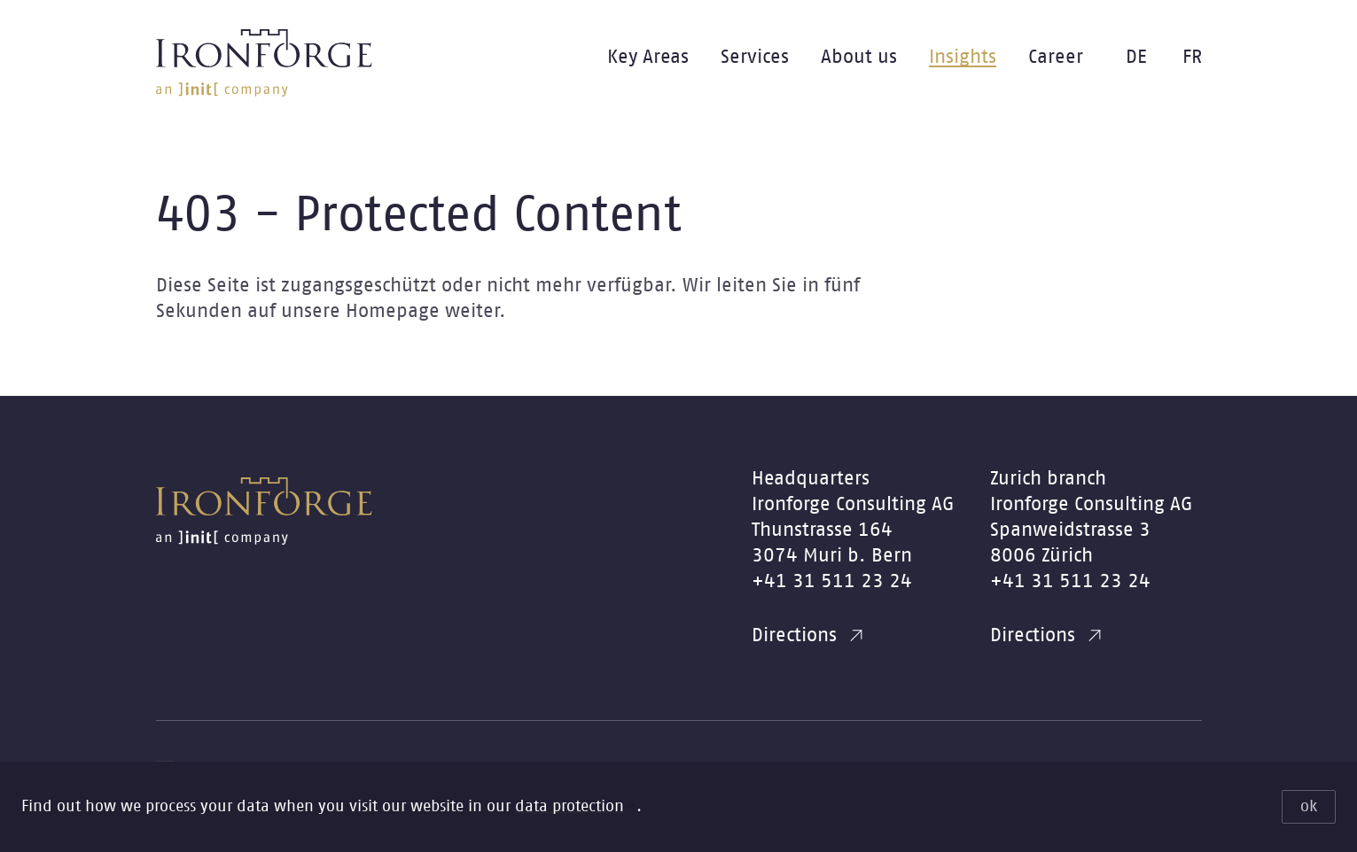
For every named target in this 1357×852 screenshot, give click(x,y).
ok (1308, 807)
